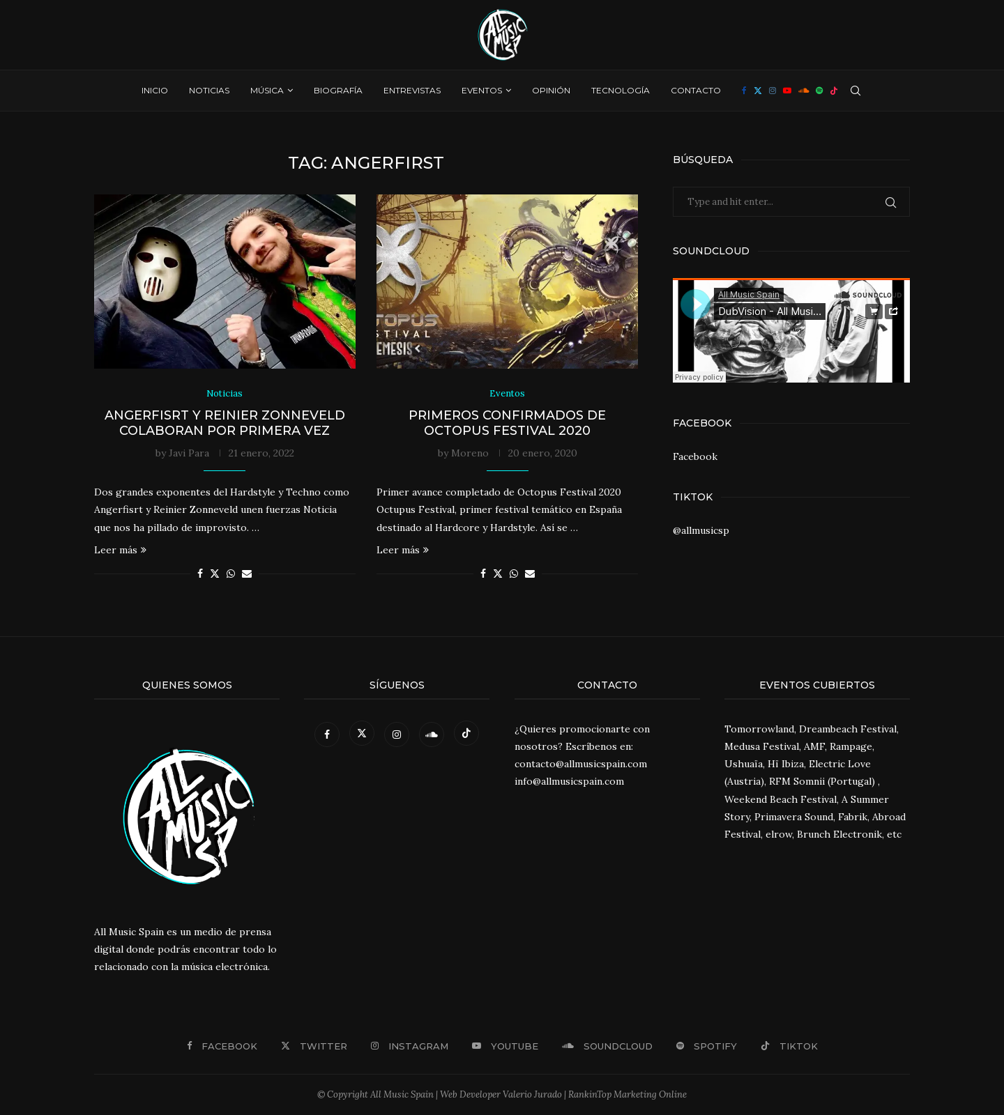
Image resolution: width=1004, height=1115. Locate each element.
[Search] (855, 90)
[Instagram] (772, 90)
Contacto (696, 90)
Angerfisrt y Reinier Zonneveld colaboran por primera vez (225, 423)
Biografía (338, 90)
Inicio (155, 90)
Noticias (209, 90)
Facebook (695, 456)
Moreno (470, 453)
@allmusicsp (701, 530)
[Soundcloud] (803, 90)
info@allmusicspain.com (569, 782)
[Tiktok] (834, 90)
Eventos (482, 90)
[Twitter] (758, 90)
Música (267, 90)
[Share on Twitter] (215, 573)
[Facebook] (744, 90)
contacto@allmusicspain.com (581, 764)
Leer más (120, 550)
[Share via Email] (247, 573)
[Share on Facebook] (200, 573)
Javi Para (189, 453)
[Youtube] (787, 90)
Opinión (551, 90)
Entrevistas (412, 90)
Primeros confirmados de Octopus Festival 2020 (507, 423)
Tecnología (620, 90)
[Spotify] (819, 90)
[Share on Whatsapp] (231, 573)
